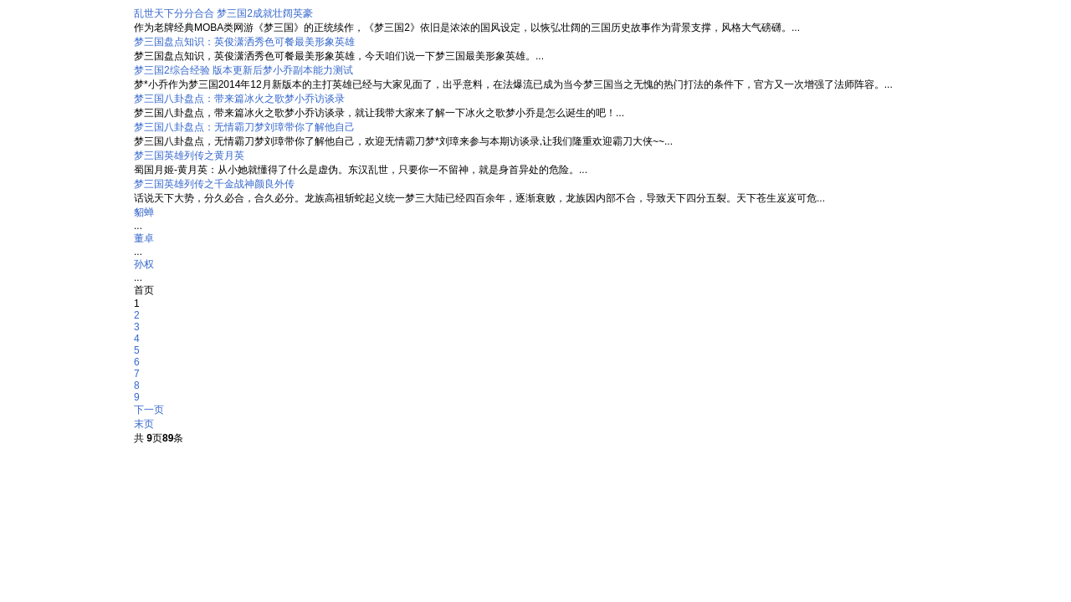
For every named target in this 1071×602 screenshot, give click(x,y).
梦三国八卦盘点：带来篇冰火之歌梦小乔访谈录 (239, 99)
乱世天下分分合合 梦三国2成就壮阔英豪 (223, 13)
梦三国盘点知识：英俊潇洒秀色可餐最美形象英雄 (244, 42)
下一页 (149, 410)
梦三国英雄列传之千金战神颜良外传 (214, 184)
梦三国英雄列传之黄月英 (189, 155)
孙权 (144, 264)
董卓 (144, 238)
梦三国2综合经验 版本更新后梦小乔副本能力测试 (243, 70)
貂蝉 (144, 212)
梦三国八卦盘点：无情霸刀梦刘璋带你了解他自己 (244, 127)
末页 (144, 424)
